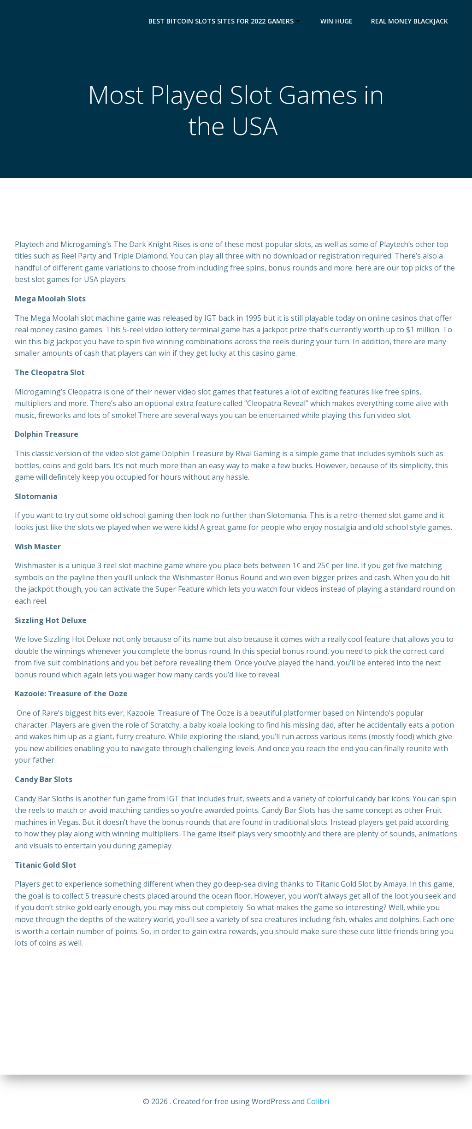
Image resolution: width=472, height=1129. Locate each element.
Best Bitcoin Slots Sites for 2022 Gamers (225, 21)
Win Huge (336, 21)
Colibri (318, 1101)
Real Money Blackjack (409, 21)
